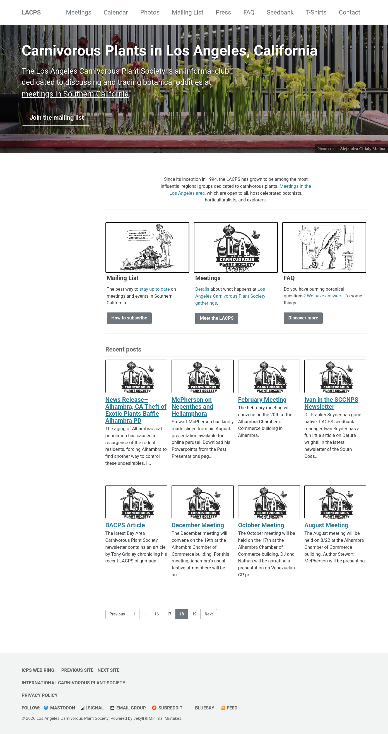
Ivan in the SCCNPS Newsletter (331, 405)
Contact (349, 12)
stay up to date (155, 290)
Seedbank (280, 12)
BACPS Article (125, 526)
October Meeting (261, 526)
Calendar (116, 12)
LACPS (31, 12)
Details (202, 290)
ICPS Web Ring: (39, 670)
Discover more (303, 320)
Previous (117, 616)
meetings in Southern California (75, 94)
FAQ (249, 12)
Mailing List (187, 12)
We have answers (325, 297)
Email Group (128, 708)
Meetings (78, 12)
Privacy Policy (40, 695)
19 (194, 616)
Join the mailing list (56, 118)
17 (169, 616)
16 (156, 616)
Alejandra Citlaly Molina (362, 149)
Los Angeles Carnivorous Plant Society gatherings (230, 297)
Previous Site (77, 670)
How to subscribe (129, 320)
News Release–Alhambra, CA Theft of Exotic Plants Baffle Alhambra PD (136, 412)
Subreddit (168, 708)
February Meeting (262, 401)
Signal (93, 708)
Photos (150, 12)
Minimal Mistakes (165, 718)
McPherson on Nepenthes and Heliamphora (192, 408)
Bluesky (206, 708)
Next (208, 616)
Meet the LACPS (216, 320)
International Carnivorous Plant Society (74, 682)
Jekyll (138, 718)
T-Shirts (316, 12)
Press (223, 12)
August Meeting (326, 526)
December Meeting (198, 526)
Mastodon (60, 708)
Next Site (109, 670)
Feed (231, 708)
